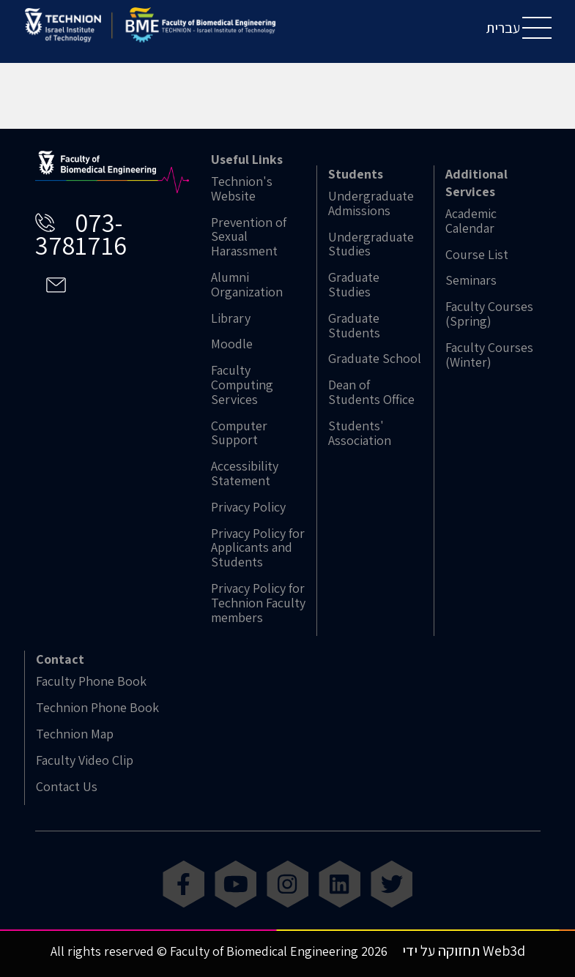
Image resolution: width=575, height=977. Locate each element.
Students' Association (359, 433)
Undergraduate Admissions (371, 203)
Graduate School (374, 358)
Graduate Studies (353, 284)
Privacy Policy (248, 507)
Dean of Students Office (371, 392)
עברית (503, 27)
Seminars (471, 280)
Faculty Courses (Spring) (489, 314)
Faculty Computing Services (242, 384)
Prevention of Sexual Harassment (248, 236)
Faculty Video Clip (84, 760)
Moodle (232, 344)
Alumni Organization (247, 284)
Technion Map (75, 734)
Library (231, 318)
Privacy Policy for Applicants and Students (258, 547)
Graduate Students (354, 325)
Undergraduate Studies (371, 244)
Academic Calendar (471, 221)
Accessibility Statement (244, 473)
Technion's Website (241, 188)
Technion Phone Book (97, 707)
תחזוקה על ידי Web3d (463, 950)
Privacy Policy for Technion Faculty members (258, 602)
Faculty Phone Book (91, 681)
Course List (476, 254)
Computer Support (239, 433)
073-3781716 (81, 233)
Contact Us (66, 786)
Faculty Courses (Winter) (489, 355)
